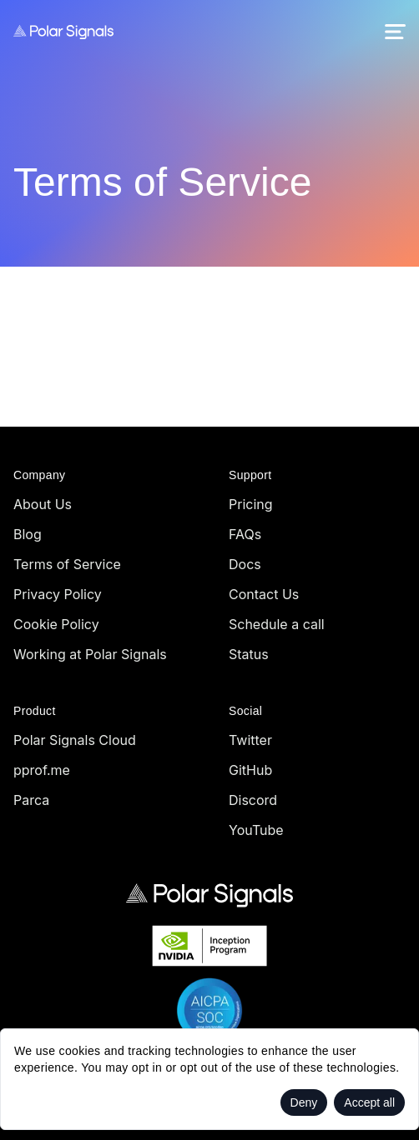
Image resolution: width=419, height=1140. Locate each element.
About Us (42, 504)
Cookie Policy (56, 624)
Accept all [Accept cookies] (369, 1102)
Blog (27, 534)
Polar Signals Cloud (74, 740)
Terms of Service (67, 564)
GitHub (250, 770)
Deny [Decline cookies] (304, 1102)
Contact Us (264, 594)
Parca (31, 800)
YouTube (256, 830)
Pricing (251, 504)
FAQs (245, 534)
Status (249, 654)
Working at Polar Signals (90, 654)
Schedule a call (277, 624)
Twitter (250, 740)
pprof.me (41, 770)
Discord (253, 800)
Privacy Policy (57, 594)
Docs (245, 564)
